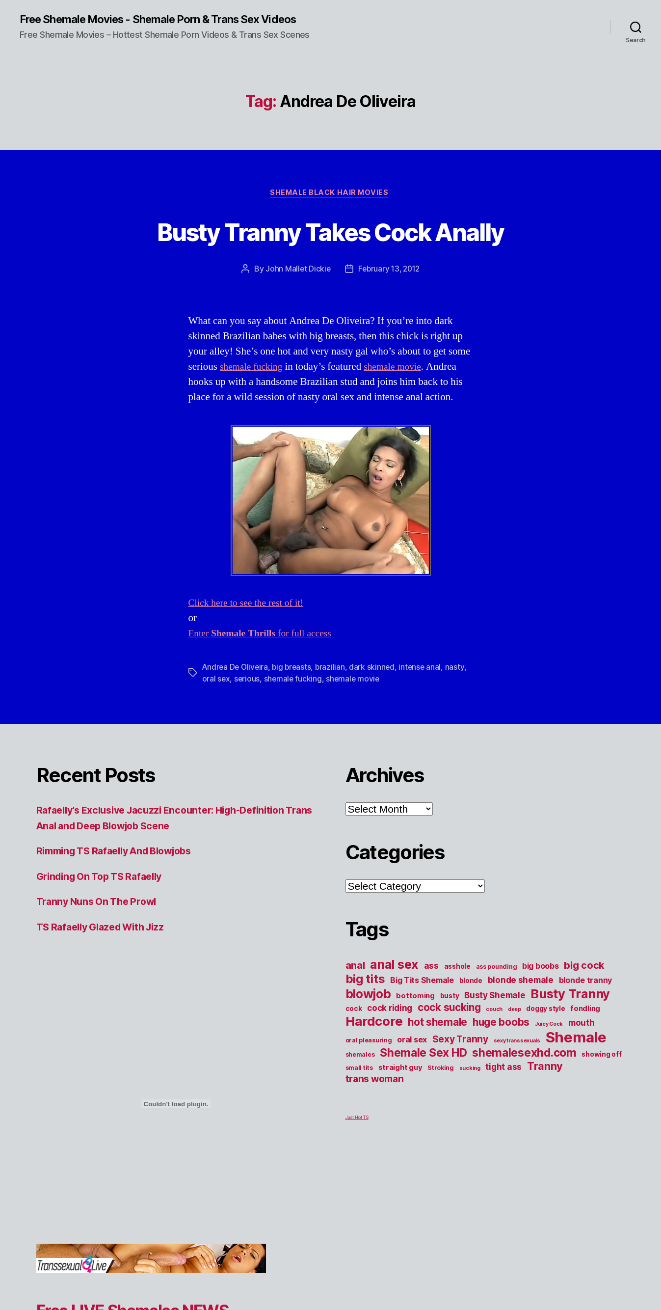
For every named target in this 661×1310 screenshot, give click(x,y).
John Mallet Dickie (296, 271)
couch (494, 1012)
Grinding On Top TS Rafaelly (105, 878)
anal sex (394, 966)
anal (355, 968)
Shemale (576, 1039)
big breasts (294, 669)
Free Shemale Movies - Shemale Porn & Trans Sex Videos (172, 20)
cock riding (389, 1010)
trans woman (374, 1081)
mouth (581, 1025)
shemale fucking (254, 369)
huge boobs (501, 1024)
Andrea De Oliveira (236, 669)
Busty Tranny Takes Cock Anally (330, 232)
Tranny (545, 1068)
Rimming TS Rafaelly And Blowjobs (122, 853)
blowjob (368, 996)
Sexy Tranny (460, 1041)
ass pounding (496, 969)
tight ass (503, 1069)
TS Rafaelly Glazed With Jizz (106, 929)
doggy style (545, 1011)
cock (353, 1011)
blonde (470, 983)
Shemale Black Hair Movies (330, 194)
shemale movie (400, 369)
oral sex (216, 681)
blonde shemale (521, 982)
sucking (469, 1070)
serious (248, 681)
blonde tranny (585, 982)
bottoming (415, 998)
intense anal (425, 669)
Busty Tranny (570, 996)
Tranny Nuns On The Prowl (101, 904)
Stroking (440, 1070)
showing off (601, 1057)
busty (449, 998)
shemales (360, 1057)
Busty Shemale (495, 997)
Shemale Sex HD (423, 1055)
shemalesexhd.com (524, 1055)
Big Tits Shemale (422, 982)
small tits (359, 1070)
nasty (460, 669)
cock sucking (449, 1010)
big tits (365, 981)
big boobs (540, 968)
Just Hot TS (357, 1119)
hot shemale (437, 1024)
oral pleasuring (368, 1042)
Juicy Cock (549, 1026)
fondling (585, 1011)
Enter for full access (265, 635)
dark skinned (376, 669)
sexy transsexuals (517, 1043)
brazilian (334, 669)
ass (431, 968)
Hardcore (374, 1023)
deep (514, 1012)
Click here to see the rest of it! (250, 605)
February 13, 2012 (389, 271)
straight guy (400, 1069)
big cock (584, 968)
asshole (457, 969)
